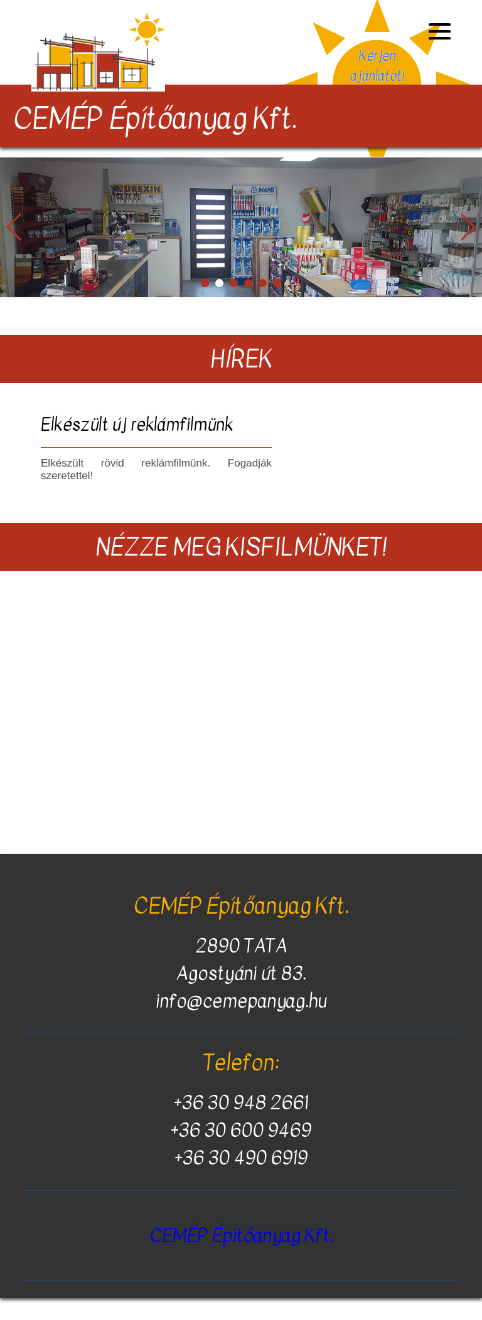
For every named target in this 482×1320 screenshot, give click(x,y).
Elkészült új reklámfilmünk (137, 424)
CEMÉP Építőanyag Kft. (241, 1235)
